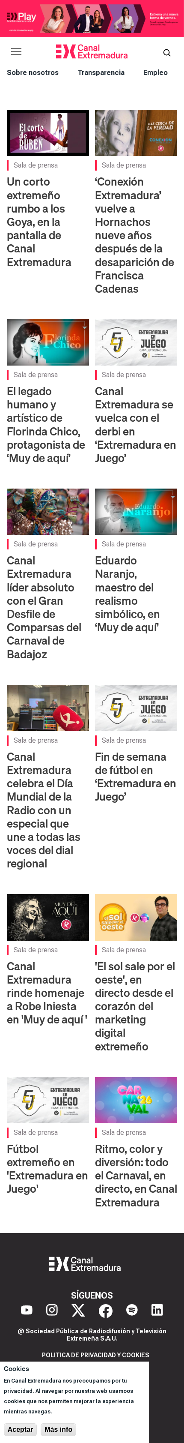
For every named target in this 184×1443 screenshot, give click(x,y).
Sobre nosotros (33, 73)
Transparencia (101, 73)
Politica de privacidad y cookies (95, 1355)
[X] (78, 1311)
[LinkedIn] (157, 1311)
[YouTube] (27, 1311)
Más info (58, 1429)
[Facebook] (106, 1311)
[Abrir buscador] (167, 52)
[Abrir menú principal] (16, 51)
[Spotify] (132, 1311)
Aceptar (20, 1429)
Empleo (155, 73)
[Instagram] (52, 1311)
